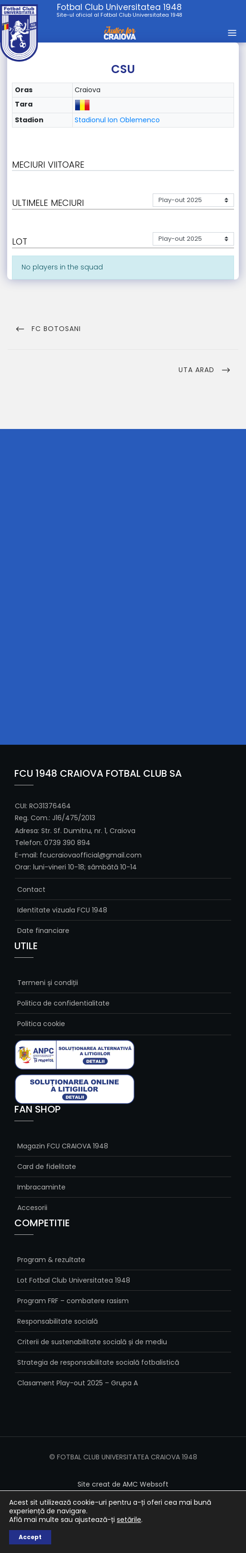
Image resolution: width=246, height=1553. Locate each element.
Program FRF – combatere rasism (73, 1301)
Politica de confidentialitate (63, 1003)
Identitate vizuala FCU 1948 (62, 910)
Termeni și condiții (47, 982)
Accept (30, 1537)
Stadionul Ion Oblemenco (117, 120)
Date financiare (43, 930)
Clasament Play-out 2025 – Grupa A (77, 1383)
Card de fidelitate (46, 1166)
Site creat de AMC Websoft (123, 1484)
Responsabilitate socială (57, 1321)
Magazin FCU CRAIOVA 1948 (62, 1146)
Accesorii (32, 1207)
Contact (31, 889)
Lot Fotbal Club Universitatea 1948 (73, 1280)
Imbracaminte (41, 1187)
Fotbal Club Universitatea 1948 (119, 10)
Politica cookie (41, 1023)
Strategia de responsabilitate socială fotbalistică (98, 1362)
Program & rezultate (51, 1259)
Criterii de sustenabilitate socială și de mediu (92, 1342)
